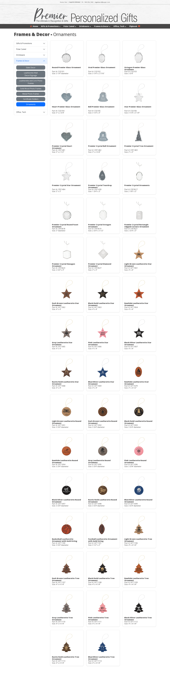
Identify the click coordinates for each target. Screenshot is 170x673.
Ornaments (30, 104)
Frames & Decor (102, 26)
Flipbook (134, 26)
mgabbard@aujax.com (102, 2)
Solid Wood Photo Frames (30, 88)
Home (34, 26)
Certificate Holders (30, 99)
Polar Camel (70, 26)
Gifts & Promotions (50, 26)
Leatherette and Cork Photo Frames (30, 82)
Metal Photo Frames (30, 94)
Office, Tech (119, 26)
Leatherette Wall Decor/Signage (31, 74)
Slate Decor (30, 67)
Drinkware (85, 26)
